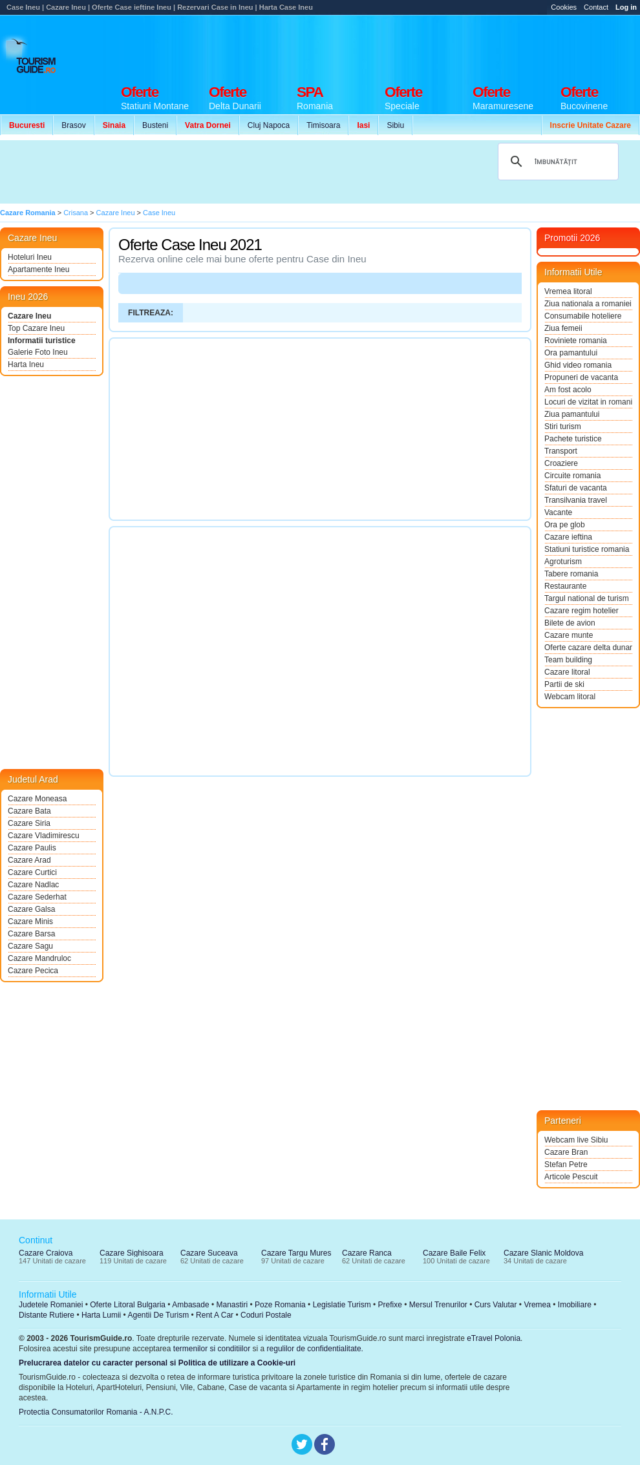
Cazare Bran (566, 1152)
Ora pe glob (564, 524)
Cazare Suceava (209, 1253)
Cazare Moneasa (37, 798)
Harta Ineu (26, 364)
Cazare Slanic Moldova (543, 1253)
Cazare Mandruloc (39, 958)
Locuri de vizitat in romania (588, 401)
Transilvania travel (575, 500)
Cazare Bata (29, 811)
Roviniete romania (575, 340)
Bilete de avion (569, 622)
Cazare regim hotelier (581, 610)
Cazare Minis (30, 921)
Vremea (537, 1304)
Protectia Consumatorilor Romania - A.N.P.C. (96, 1412)
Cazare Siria (29, 823)
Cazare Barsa (31, 933)
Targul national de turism (586, 598)
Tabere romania (571, 573)
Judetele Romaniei (51, 1304)
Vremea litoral (568, 291)
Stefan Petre (566, 1164)
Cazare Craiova (45, 1253)
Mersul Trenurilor (438, 1304)
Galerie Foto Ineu (38, 352)
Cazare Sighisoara (132, 1253)
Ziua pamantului (571, 414)
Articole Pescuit (571, 1176)
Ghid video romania (578, 365)
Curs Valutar (496, 1304)
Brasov (73, 125)
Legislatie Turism (342, 1304)
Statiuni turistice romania (586, 549)
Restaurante (565, 586)
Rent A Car (214, 1315)
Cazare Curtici (32, 872)
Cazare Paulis (32, 847)
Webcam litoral (569, 696)
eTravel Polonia (493, 1338)
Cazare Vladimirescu (44, 835)
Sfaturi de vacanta (575, 487)
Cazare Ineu (29, 316)
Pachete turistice (573, 438)
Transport (560, 451)
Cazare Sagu (30, 946)
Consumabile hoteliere (582, 316)
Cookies (564, 7)
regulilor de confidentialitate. (315, 1348)
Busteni (155, 125)
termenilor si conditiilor (211, 1348)
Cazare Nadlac (33, 884)
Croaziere (561, 463)
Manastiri (232, 1304)
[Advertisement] (238, 172)
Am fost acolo (568, 389)
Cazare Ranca (367, 1253)
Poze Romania (280, 1304)
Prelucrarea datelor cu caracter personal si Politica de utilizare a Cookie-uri (157, 1362)
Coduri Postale (266, 1315)
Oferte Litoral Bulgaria (127, 1304)
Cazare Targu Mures (296, 1253)
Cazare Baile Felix (454, 1253)
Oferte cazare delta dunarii (588, 647)
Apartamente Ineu (38, 269)
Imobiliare (575, 1304)
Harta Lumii (101, 1315)
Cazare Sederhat (37, 896)
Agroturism (563, 561)
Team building (568, 659)
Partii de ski (564, 684)
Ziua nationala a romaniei (588, 303)
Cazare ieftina (568, 537)
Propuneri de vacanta (581, 377)
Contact (596, 7)
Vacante (558, 512)
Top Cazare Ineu (36, 328)
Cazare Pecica (33, 970)
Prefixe (390, 1304)
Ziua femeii (563, 328)
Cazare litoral (567, 672)
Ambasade (190, 1304)
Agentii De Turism (158, 1315)
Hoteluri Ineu (30, 257)
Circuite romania (572, 475)
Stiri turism (562, 426)
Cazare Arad (29, 860)
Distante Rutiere (46, 1315)
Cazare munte (568, 635)
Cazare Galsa (31, 909)
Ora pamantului (570, 352)
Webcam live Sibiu (576, 1139)
